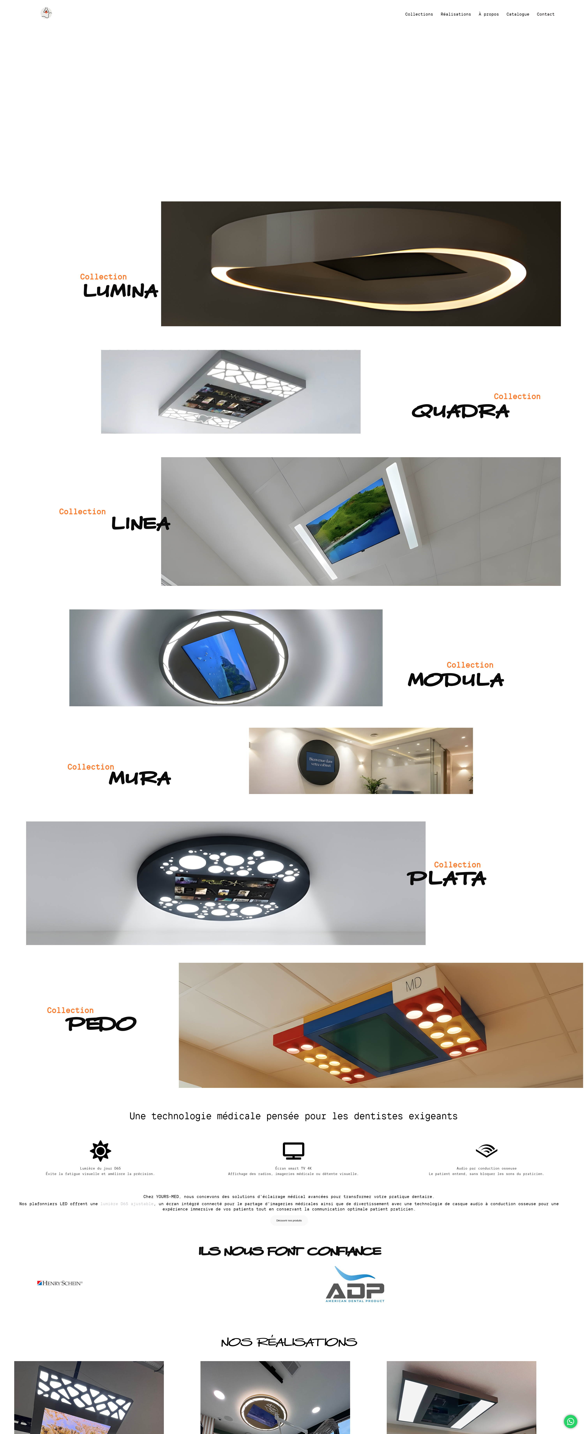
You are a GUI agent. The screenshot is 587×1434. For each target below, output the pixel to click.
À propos (489, 14)
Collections (419, 14)
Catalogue (518, 14)
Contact (546, 14)
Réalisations (456, 14)
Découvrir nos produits (289, 1220)
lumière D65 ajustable (127, 1203)
